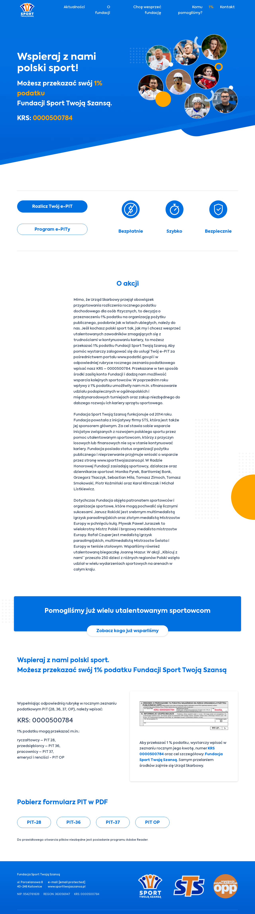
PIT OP (152, 822)
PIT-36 (73, 822)
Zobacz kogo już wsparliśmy (127, 631)
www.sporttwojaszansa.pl (66, 887)
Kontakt (227, 6)
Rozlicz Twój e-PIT (52, 206)
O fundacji (102, 9)
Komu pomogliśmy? (190, 9)
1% (211, 6)
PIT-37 (113, 822)
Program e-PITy (52, 229)
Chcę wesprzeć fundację (147, 9)
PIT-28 (34, 822)
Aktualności (74, 6)
